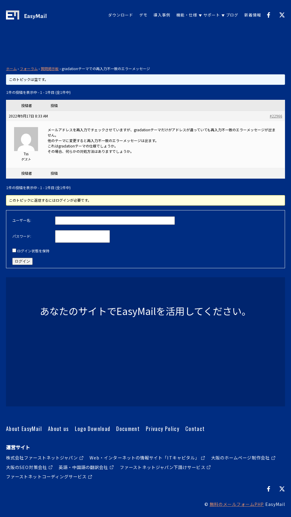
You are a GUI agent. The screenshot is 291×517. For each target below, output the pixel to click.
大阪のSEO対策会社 (26, 467)
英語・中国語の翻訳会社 (83, 467)
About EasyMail (24, 428)
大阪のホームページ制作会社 (240, 457)
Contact (195, 428)
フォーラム (29, 68)
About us (58, 428)
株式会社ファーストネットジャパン (42, 457)
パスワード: (21, 236)
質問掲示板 (50, 68)
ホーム (11, 68)
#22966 (276, 115)
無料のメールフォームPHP (237, 504)
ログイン (22, 261)
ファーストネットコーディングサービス (46, 476)
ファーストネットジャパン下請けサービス (162, 467)
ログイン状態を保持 (33, 250)
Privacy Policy (162, 428)
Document (128, 428)
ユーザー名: (21, 220)
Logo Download (92, 428)
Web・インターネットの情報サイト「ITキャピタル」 (144, 457)
